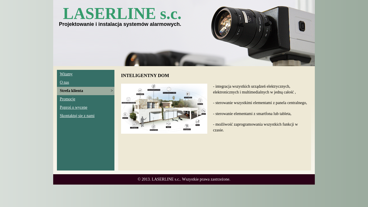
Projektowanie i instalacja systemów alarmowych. (120, 24)
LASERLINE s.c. (122, 13)
